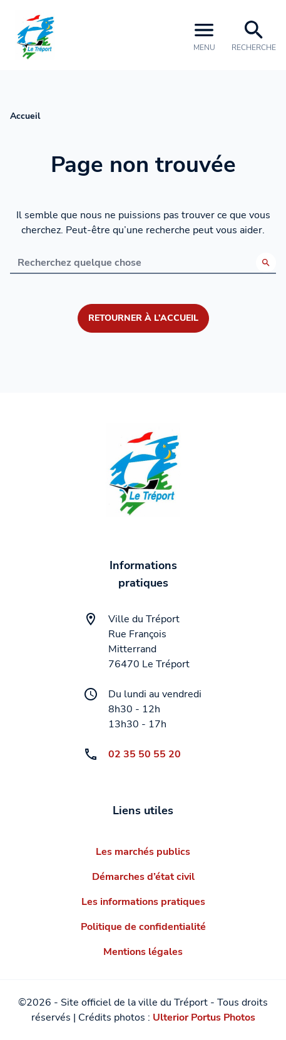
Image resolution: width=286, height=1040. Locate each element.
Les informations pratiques (143, 902)
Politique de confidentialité (143, 927)
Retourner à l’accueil (143, 318)
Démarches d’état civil (143, 877)
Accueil (25, 116)
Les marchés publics (143, 852)
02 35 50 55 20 (144, 754)
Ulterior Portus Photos (204, 1017)
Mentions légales (143, 952)
